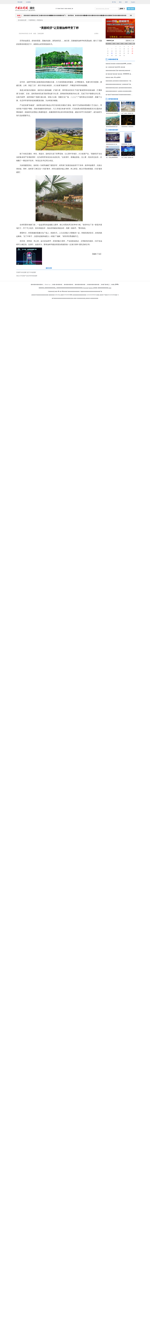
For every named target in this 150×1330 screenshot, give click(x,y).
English (133, 2)
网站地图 (20, 2)
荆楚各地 (40, 20)
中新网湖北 (31, 20)
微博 (126, 2)
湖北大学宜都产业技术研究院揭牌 (26, 276)
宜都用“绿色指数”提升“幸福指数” (26, 272)
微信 (120, 2)
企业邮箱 (28, 2)
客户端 (114, 2)
